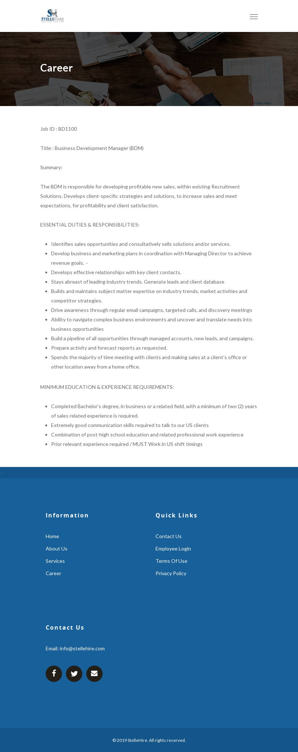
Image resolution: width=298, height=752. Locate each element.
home (52, 536)
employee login (173, 548)
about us (56, 548)
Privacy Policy (171, 573)
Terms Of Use (171, 561)
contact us (169, 536)
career (53, 573)
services (55, 561)
